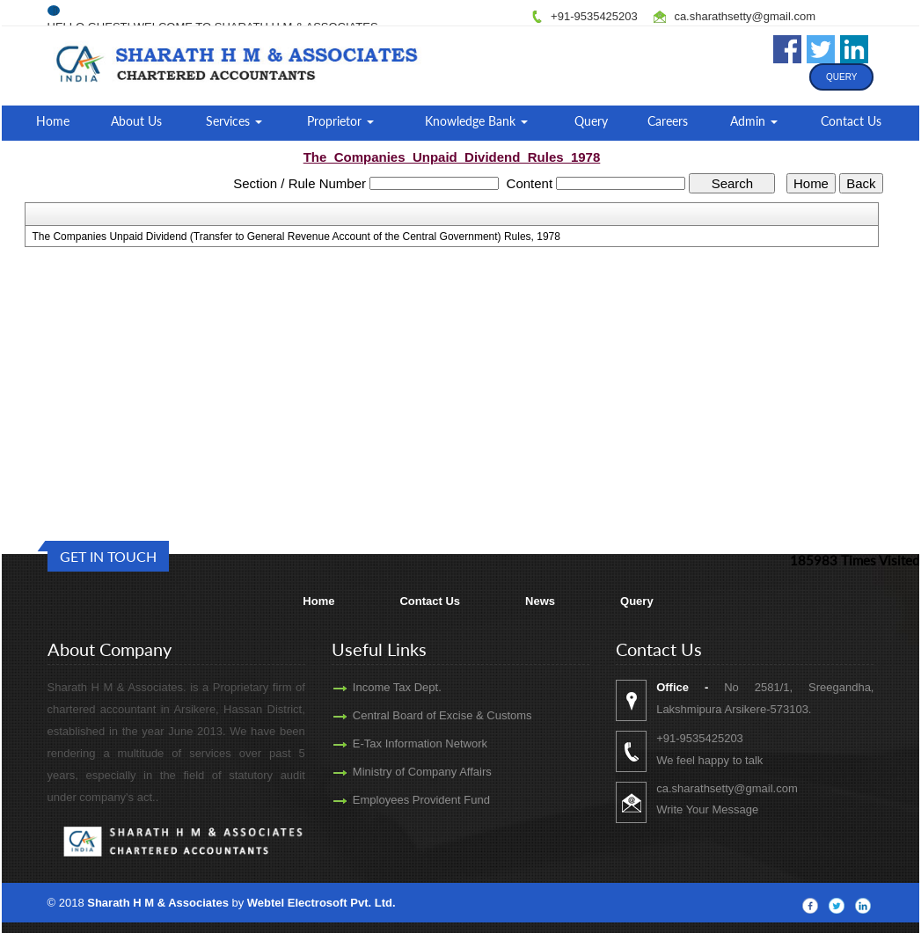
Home (52, 120)
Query (841, 77)
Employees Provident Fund (405, 799)
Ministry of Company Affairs (406, 771)
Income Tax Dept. (381, 687)
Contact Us (851, 120)
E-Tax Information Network (404, 743)
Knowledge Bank (476, 120)
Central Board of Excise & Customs (426, 715)
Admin (754, 120)
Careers (667, 120)
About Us (136, 120)
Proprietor (340, 120)
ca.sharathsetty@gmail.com (744, 16)
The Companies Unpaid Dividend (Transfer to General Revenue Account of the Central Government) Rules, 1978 (296, 236)
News (540, 601)
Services (234, 120)
